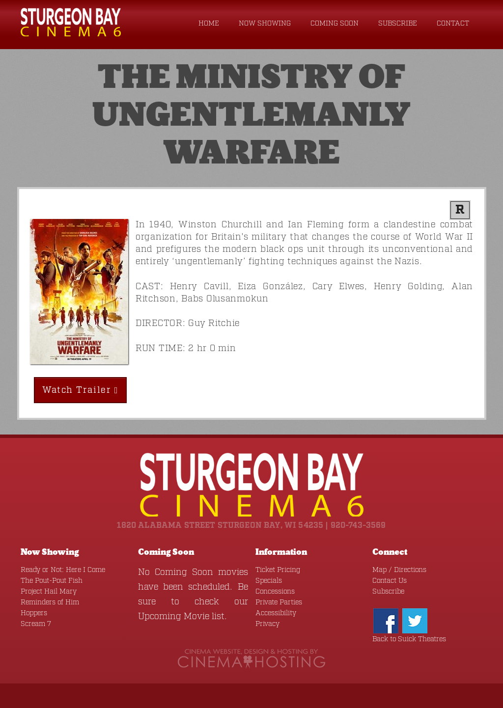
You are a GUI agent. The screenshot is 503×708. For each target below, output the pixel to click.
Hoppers (34, 613)
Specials (268, 580)
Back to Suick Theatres (409, 639)
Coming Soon (334, 23)
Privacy (267, 624)
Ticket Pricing (277, 570)
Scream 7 (36, 624)
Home (208, 23)
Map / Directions (399, 570)
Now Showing (265, 23)
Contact (453, 23)
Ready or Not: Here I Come (63, 570)
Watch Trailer (80, 390)
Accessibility (275, 613)
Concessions (275, 591)
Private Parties (278, 602)
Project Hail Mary (49, 591)
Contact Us (389, 580)
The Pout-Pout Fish (52, 580)
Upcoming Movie (173, 617)
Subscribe (397, 23)
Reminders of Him (50, 602)
